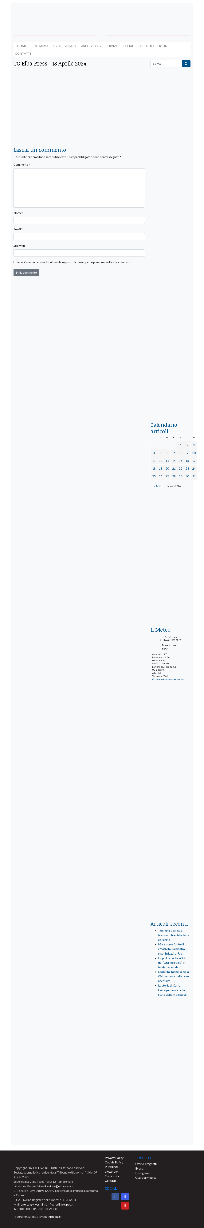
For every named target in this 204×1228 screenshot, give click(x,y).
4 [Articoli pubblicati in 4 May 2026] (154, 453)
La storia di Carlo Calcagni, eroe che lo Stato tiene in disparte (172, 990)
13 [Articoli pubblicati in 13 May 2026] (167, 460)
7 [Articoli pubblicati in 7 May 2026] (174, 453)
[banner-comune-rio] (170, 1124)
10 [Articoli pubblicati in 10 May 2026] (194, 453)
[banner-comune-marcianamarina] (170, 1053)
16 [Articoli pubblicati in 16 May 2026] (187, 460)
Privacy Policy (114, 1157)
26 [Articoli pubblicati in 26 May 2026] (160, 476)
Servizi (111, 46)
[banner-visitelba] (170, 1039)
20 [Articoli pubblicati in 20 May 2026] (167, 468)
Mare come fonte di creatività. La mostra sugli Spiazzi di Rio (171, 948)
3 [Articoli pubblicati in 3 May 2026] (194, 445)
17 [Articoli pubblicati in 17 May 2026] (194, 460)
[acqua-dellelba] (170, 404)
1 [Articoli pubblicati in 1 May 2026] (181, 445)
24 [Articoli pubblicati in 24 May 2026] (194, 468)
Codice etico (113, 1176)
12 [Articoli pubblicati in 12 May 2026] (160, 460)
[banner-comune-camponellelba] (170, 1138)
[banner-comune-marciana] (170, 1067)
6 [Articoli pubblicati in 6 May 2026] (167, 453)
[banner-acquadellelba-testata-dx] (170, 14)
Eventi (139, 1168)
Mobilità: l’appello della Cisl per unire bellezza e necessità (173, 976)
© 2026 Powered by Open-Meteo (168, 679)
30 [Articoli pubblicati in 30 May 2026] (187, 476)
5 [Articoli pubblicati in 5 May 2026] (161, 453)
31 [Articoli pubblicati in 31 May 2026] (194, 476)
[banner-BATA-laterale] (170, 511)
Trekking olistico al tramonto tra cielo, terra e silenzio (173, 935)
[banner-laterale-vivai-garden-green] (170, 854)
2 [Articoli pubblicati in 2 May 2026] (187, 445)
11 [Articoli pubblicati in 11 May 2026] (154, 460)
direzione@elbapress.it (58, 1186)
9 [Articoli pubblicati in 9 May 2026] (187, 453)
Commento (22, 164)
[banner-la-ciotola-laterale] (170, 293)
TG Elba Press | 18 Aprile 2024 (50, 63)
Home (22, 46)
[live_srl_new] (170, 1016)
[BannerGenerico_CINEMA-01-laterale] (170, 221)
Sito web (19, 245)
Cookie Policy (114, 1162)
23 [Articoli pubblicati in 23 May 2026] (187, 468)
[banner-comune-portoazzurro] (170, 1095)
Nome (19, 213)
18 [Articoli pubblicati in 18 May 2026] (154, 468)
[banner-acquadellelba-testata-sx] (33, 14)
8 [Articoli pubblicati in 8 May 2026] (181, 453)
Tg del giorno (64, 46)
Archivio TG (91, 46)
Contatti (23, 53)
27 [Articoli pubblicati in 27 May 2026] (167, 476)
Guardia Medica (145, 1177)
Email (18, 229)
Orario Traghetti (146, 1164)
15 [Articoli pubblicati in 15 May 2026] (180, 460)
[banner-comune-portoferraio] (170, 1109)
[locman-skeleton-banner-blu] (170, 366)
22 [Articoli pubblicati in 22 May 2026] (180, 468)
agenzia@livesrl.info (34, 1204)
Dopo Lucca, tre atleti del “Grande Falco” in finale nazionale (172, 962)
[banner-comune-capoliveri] (170, 1081)
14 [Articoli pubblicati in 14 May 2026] (174, 460)
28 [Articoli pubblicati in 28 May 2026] (174, 476)
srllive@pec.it (64, 1204)
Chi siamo (40, 46)
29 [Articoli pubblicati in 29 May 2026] (180, 476)
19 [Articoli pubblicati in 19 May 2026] (160, 468)
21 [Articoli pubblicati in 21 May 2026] (174, 468)
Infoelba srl (55, 1216)
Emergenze (142, 1173)
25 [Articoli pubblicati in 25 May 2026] (154, 476)
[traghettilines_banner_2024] (170, 150)
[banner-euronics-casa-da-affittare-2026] (170, 560)
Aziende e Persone (154, 46)
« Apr (157, 486)
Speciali (128, 46)
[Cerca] (166, 63)
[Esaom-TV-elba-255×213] (170, 608)
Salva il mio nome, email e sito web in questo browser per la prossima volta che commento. (75, 262)
